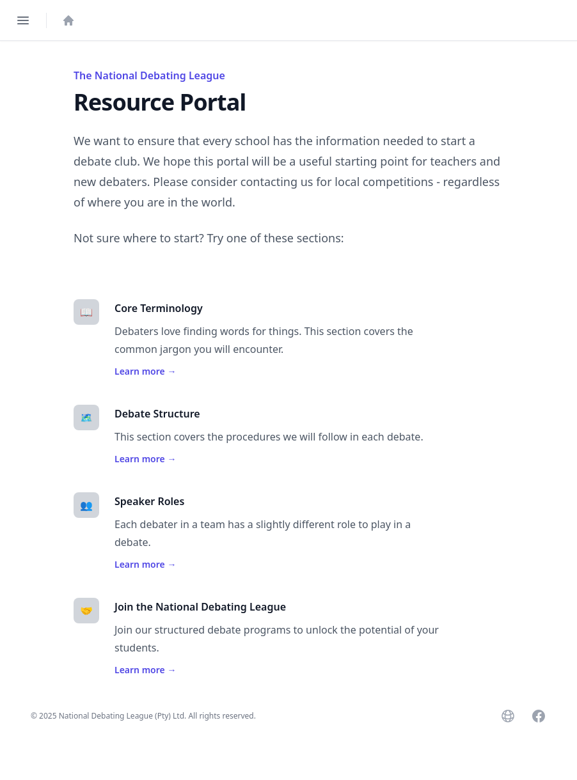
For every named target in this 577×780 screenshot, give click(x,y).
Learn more (145, 371)
